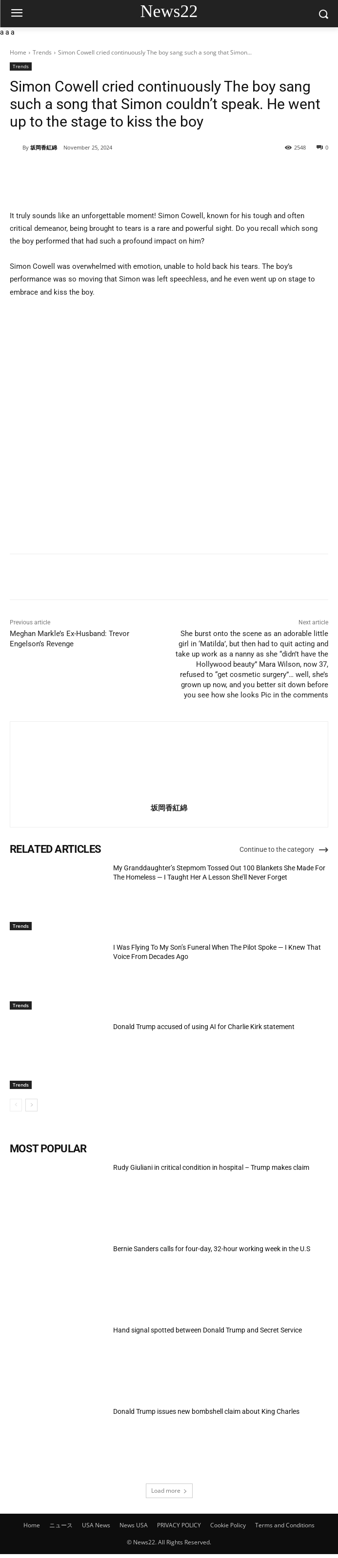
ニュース (61, 1525)
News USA (133, 1525)
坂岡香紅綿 (43, 147)
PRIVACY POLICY (179, 1525)
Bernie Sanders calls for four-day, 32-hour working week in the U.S (211, 1249)
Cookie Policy (228, 1525)
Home (18, 52)
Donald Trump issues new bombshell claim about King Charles (206, 1411)
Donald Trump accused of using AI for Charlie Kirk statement (204, 1027)
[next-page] (31, 1105)
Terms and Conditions (285, 1525)
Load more (169, 1490)
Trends (42, 52)
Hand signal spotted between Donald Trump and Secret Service (207, 1330)
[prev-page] (16, 1105)
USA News (96, 1525)
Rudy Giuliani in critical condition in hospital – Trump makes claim (211, 1167)
